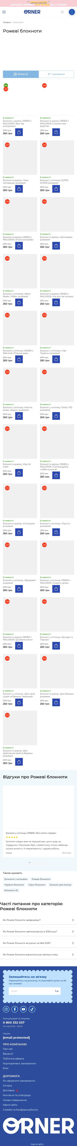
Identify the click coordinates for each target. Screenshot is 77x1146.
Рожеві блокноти (41, 879)
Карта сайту (10, 1104)
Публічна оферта (13, 1058)
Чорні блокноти (36, 884)
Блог (6, 1068)
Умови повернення (15, 1100)
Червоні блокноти (14, 884)
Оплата (7, 1085)
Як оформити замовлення (19, 1080)
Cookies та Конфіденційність (20, 1109)
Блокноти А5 (11, 890)
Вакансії (8, 1053)
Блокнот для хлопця (60, 884)
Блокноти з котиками (15, 879)
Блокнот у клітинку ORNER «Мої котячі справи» (31, 833)
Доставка (11, 1090)
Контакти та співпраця (17, 1095)
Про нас (8, 1049)
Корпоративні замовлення (19, 1063)
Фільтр (20, 74)
